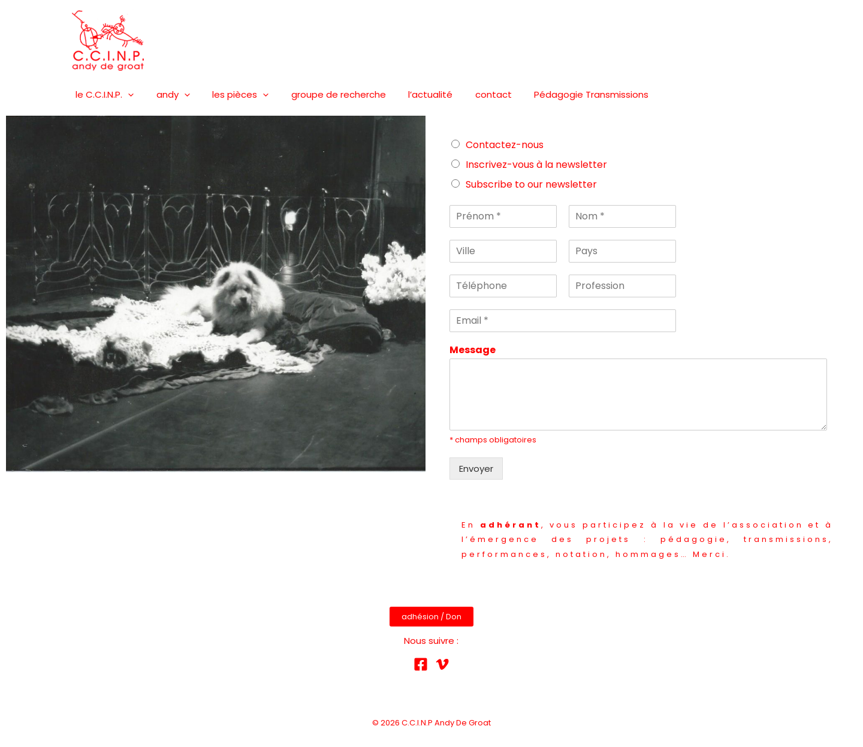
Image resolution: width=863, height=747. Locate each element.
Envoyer (476, 468)
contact (469, 94)
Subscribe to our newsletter (531, 184)
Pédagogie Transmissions (562, 94)
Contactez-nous (505, 145)
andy (166, 95)
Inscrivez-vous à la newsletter (536, 164)
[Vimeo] (442, 664)
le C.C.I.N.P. (103, 95)
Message (472, 350)
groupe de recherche (323, 94)
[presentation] (126, 95)
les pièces (229, 95)
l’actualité (410, 94)
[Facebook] (421, 664)
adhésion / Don (431, 616)
